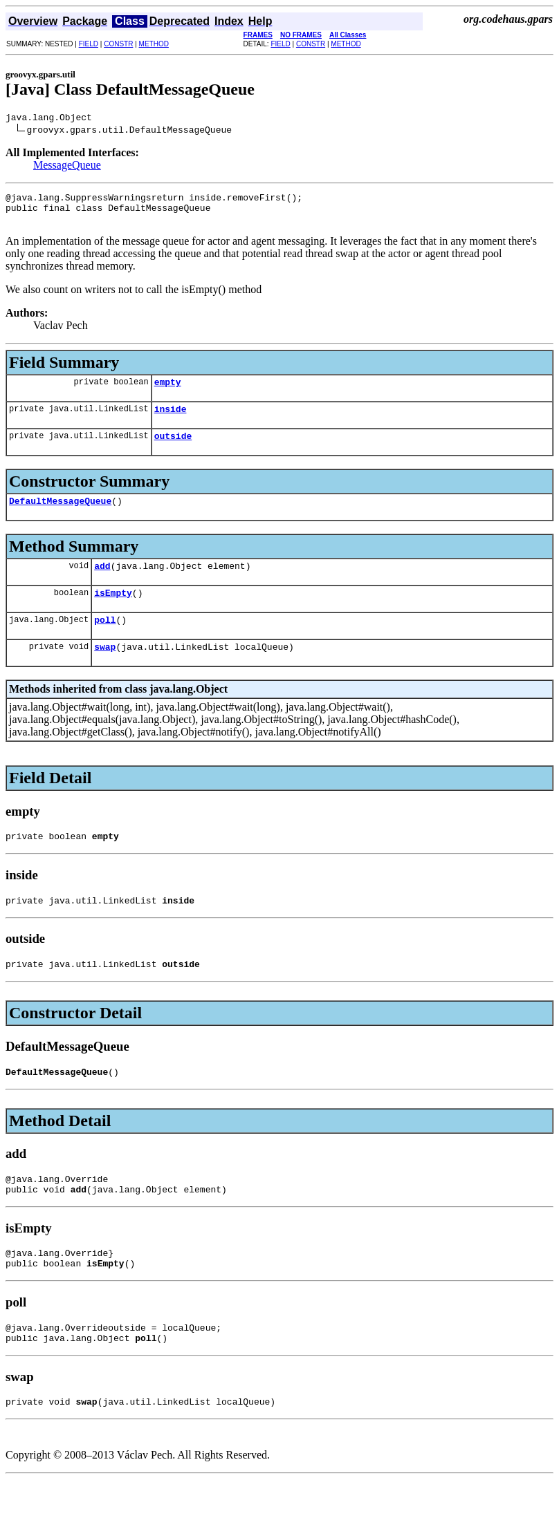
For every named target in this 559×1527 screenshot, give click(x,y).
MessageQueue (67, 167)
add (102, 584)
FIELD (88, 44)
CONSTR (118, 44)
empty (167, 392)
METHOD (154, 44)
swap (105, 671)
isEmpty (113, 613)
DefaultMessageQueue (60, 517)
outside (173, 450)
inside (170, 421)
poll (105, 642)
